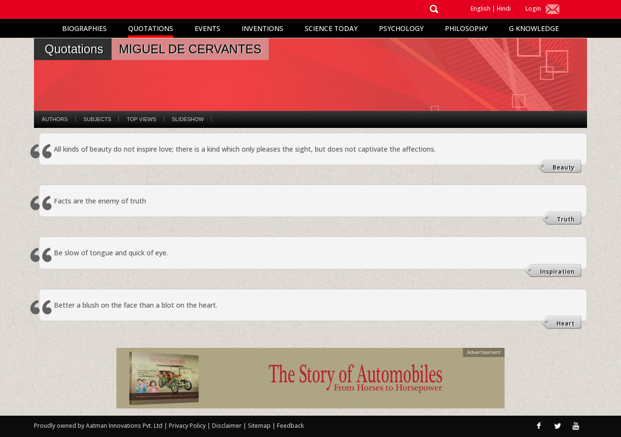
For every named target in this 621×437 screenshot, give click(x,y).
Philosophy (466, 28)
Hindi (504, 8)
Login (533, 8)
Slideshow (188, 119)
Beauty (563, 167)
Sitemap (260, 425)
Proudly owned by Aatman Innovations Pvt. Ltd (98, 425)
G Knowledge (534, 28)
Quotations (150, 28)
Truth (565, 219)
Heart (565, 323)
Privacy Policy (188, 425)
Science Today (331, 28)
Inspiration (557, 271)
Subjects (97, 119)
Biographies (84, 28)
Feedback (290, 425)
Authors (55, 119)
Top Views (141, 119)
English (480, 8)
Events (207, 28)
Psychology (401, 28)
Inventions (262, 28)
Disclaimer (227, 425)
